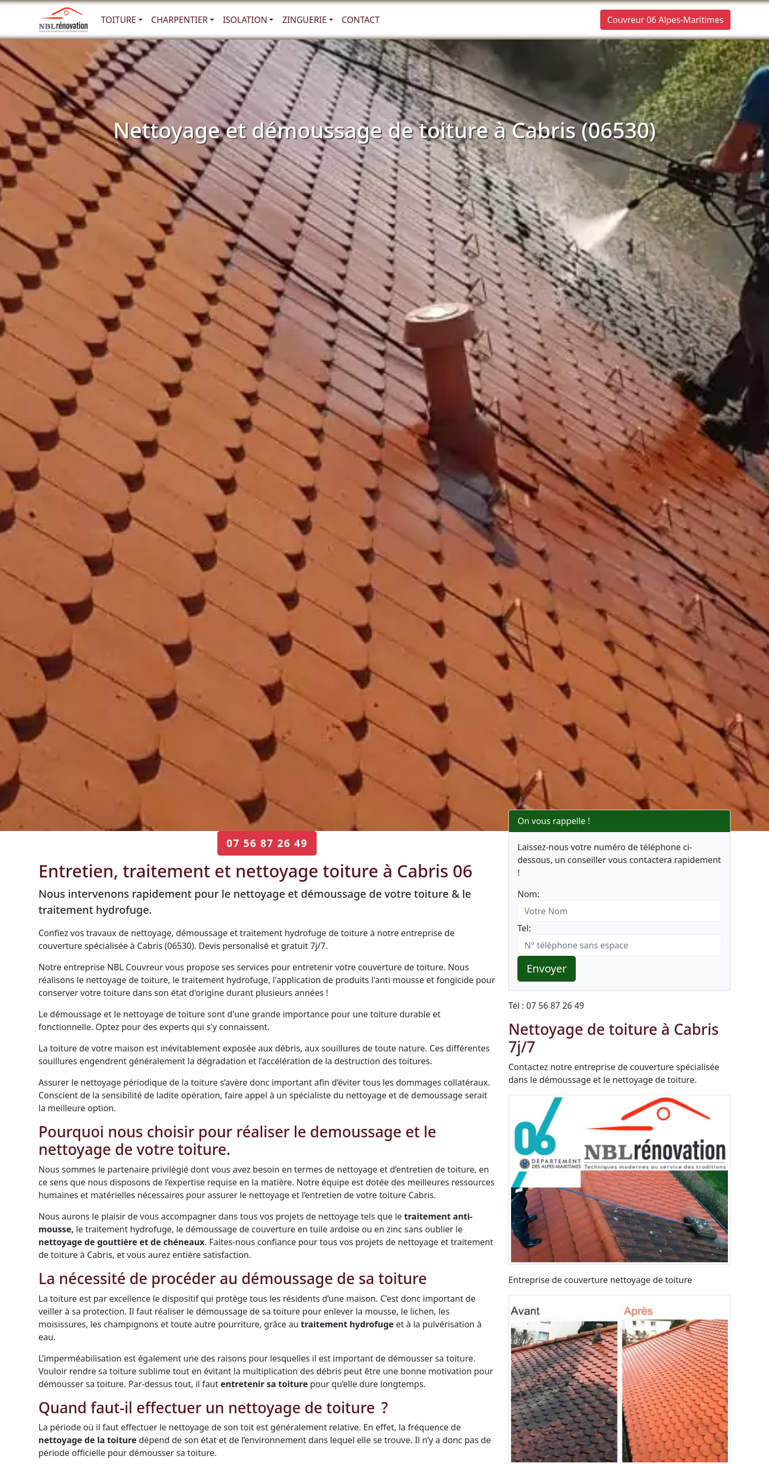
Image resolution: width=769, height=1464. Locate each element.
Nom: (528, 894)
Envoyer (547, 968)
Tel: (524, 928)
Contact (361, 20)
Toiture (118, 20)
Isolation (245, 20)
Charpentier (179, 20)
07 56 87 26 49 (267, 843)
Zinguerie (304, 20)
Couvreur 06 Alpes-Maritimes (665, 20)
